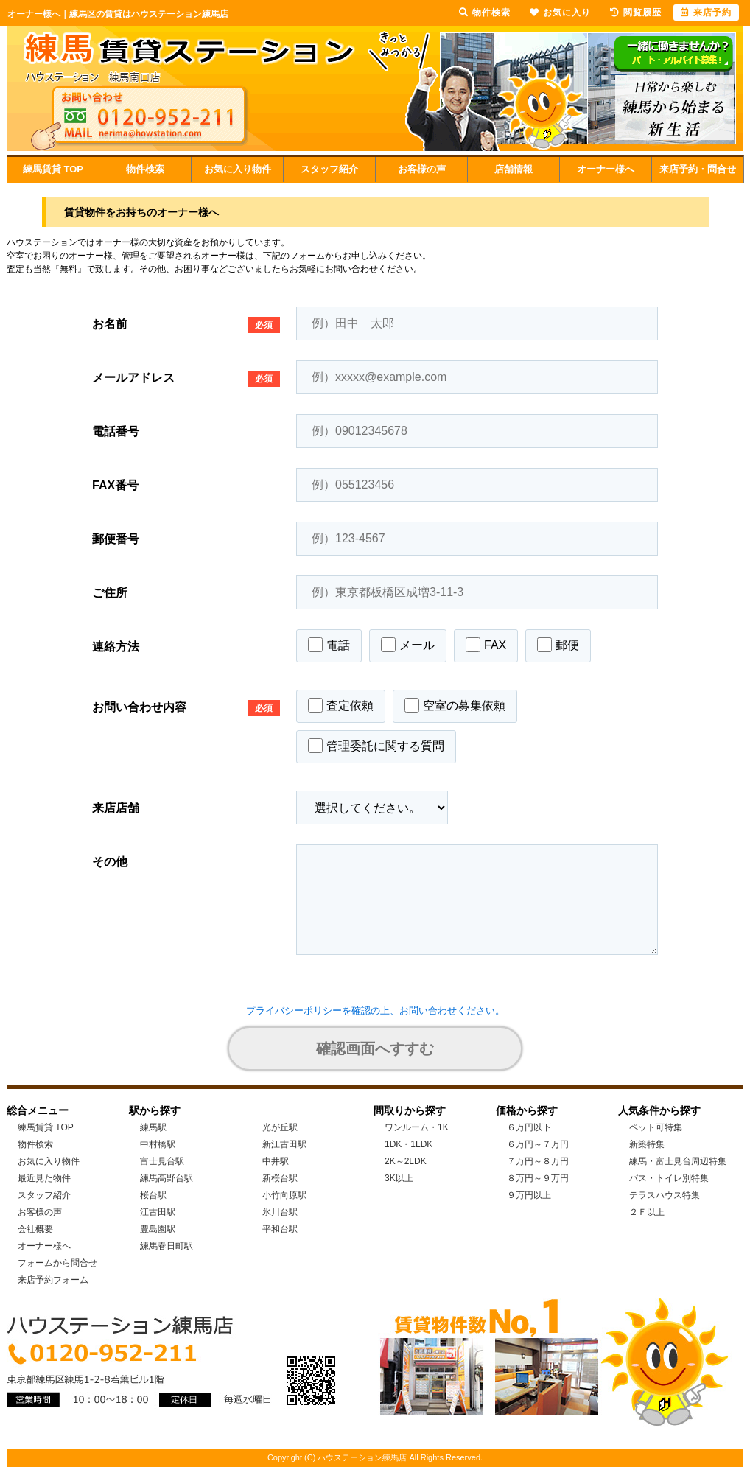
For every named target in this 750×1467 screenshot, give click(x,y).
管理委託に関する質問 (376, 745)
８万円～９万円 (538, 1178)
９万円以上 (529, 1195)
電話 (329, 644)
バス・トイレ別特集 (669, 1178)
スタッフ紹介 (329, 169)
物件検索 (145, 169)
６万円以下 (529, 1127)
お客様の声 (422, 169)
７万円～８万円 (538, 1161)
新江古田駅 (284, 1144)
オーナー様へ (605, 169)
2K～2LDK (406, 1161)
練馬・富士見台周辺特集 (677, 1161)
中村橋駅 (157, 1144)
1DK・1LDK (408, 1144)
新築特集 (647, 1144)
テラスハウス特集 (664, 1195)
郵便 (558, 644)
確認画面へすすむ (375, 1048)
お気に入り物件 (237, 169)
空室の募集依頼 (454, 705)
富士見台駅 (162, 1161)
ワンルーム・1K (417, 1127)
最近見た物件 (44, 1178)
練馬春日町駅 (166, 1246)
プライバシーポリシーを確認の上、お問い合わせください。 (375, 1010)
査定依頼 (341, 705)
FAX (486, 644)
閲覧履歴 (636, 12)
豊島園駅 (157, 1229)
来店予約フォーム (53, 1280)
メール (408, 644)
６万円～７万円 (538, 1144)
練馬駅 (153, 1127)
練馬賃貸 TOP (53, 169)
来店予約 (706, 12)
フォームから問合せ (57, 1263)
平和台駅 (280, 1229)
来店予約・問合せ (697, 169)
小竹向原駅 (284, 1195)
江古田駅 (157, 1212)
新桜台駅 (280, 1178)
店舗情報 (513, 169)
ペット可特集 (655, 1127)
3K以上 (399, 1178)
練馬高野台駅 (166, 1178)
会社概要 (35, 1229)
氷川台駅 (280, 1212)
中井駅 (275, 1161)
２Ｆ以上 (647, 1212)
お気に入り (560, 12)
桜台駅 (153, 1195)
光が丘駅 (280, 1127)
